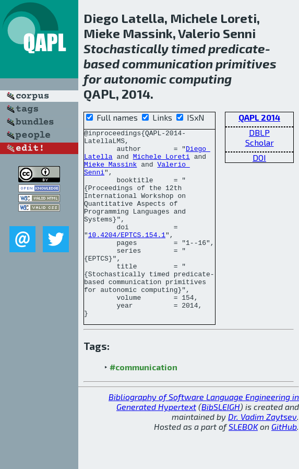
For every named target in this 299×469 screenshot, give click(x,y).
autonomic (135, 78)
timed (188, 48)
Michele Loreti (161, 162)
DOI (259, 157)
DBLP (259, 132)
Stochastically (126, 48)
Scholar (259, 142)
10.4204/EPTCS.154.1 (126, 256)
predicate (236, 48)
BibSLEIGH (220, 444)
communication (167, 63)
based (101, 63)
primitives (246, 63)
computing (200, 78)
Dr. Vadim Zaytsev (262, 454)
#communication (143, 404)
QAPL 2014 (259, 117)
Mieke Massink (110, 172)
